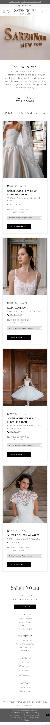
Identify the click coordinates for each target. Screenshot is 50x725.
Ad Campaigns (25, 631)
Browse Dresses (25, 621)
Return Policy (41, 705)
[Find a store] (25, 6)
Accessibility (25, 652)
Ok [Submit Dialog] (47, 718)
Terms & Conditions (25, 705)
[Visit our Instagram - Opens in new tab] (25, 669)
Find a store (25, 691)
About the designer (25, 646)
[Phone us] (14, 206)
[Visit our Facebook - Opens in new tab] (25, 664)
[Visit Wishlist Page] (9, 12)
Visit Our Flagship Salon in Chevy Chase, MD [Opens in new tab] (25, 2)
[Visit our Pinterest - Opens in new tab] (25, 673)
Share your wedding (25, 642)
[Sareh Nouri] (25, 12)
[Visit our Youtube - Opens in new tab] (25, 678)
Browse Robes (25, 624)
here (27, 723)
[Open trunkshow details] (25, 151)
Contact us (25, 609)
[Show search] (42, 12)
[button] (4, 12)
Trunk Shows (25, 627)
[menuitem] (25, 6)
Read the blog (25, 649)
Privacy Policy (9, 705)
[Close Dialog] (2, 718)
